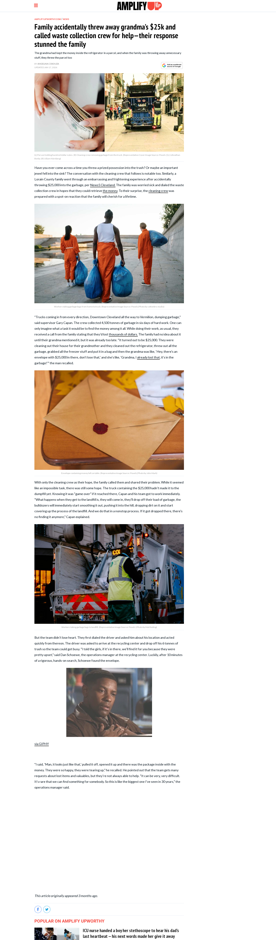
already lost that (148, 357)
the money (110, 191)
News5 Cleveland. (102, 185)
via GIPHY (41, 744)
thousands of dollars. (123, 334)
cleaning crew (158, 191)
